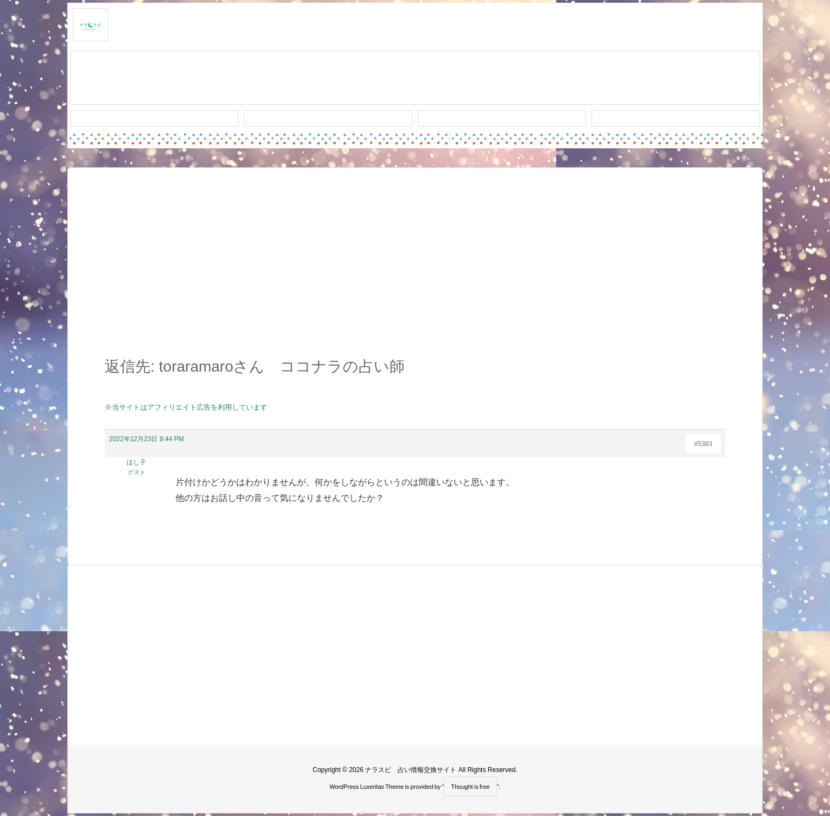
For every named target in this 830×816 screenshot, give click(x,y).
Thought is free (470, 786)
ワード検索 (328, 118)
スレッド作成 (415, 78)
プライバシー (676, 118)
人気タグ (502, 118)
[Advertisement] (415, 268)
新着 (154, 118)
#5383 (703, 444)
